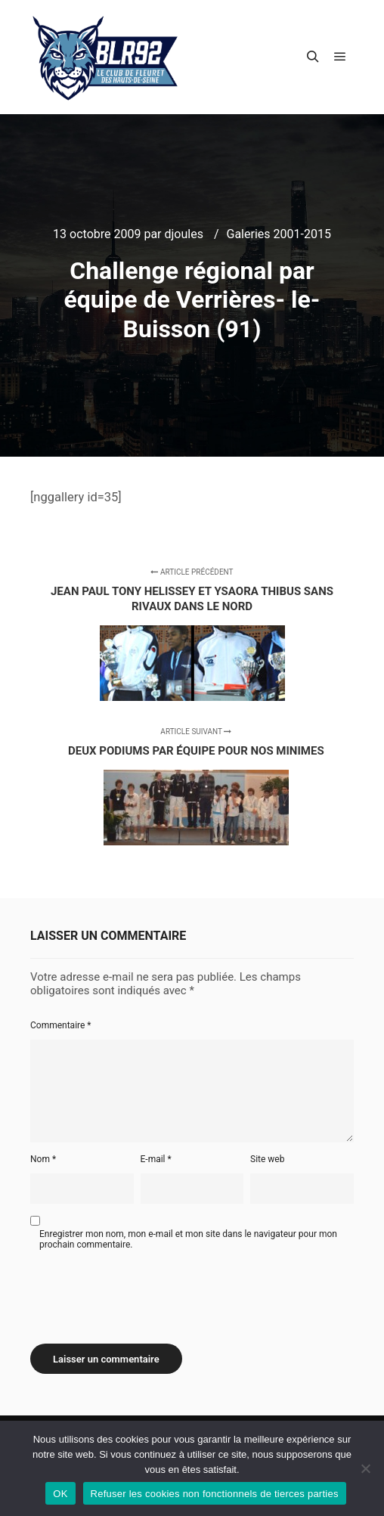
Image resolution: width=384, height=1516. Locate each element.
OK (60, 1493)
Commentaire (60, 1025)
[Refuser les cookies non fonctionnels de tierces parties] (365, 1468)
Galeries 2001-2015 (279, 234)
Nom (43, 1159)
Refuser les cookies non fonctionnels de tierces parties (215, 1493)
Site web (267, 1159)
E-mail (156, 1159)
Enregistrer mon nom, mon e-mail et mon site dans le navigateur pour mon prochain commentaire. (188, 1239)
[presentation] (145, 1291)
